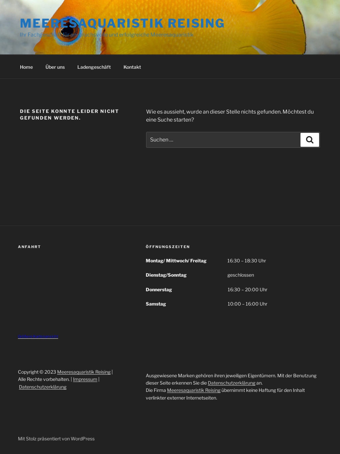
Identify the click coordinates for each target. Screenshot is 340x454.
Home (26, 67)
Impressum (85, 379)
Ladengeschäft (94, 67)
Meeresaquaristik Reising (122, 23)
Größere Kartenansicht (38, 336)
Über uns (55, 67)
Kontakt (132, 67)
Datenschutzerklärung (42, 387)
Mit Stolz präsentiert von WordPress (56, 438)
